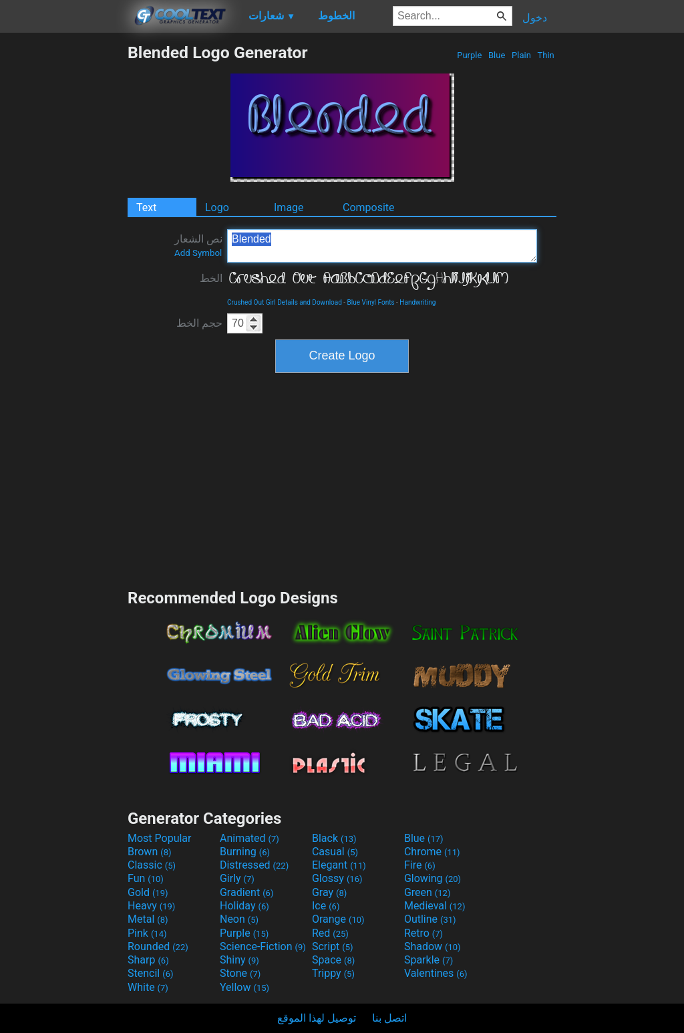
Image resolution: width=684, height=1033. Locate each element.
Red (330, 933)
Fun (146, 878)
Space (333, 959)
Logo (217, 207)
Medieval (435, 905)
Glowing (432, 878)
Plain (521, 55)
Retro (423, 933)
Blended (382, 246)
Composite (369, 207)
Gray (329, 892)
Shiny (239, 959)
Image (289, 207)
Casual (335, 851)
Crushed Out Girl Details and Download (284, 302)
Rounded (158, 946)
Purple (469, 55)
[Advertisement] (63, 243)
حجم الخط (199, 323)
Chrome (432, 851)
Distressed (254, 865)
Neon (239, 919)
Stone (240, 973)
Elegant (339, 865)
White (148, 987)
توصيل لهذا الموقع (316, 1018)
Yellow (244, 987)
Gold (148, 892)
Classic (152, 865)
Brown (149, 851)
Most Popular (160, 838)
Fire (420, 865)
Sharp (148, 959)
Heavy (151, 905)
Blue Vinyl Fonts (371, 302)
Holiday (244, 905)
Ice (325, 905)
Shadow (432, 946)
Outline (430, 919)
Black (334, 838)
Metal (148, 919)
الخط (211, 278)
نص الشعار (198, 245)
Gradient (246, 892)
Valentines (436, 973)
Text (146, 207)
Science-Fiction (263, 946)
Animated (249, 838)
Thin (545, 55)
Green (427, 892)
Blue (497, 55)
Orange (338, 919)
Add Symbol (198, 253)
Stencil (150, 973)
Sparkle (428, 959)
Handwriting (417, 302)
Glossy (337, 878)
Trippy (333, 973)
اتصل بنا (389, 1018)
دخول (534, 17)
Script (332, 946)
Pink (147, 933)
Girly (237, 878)
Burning (245, 851)
